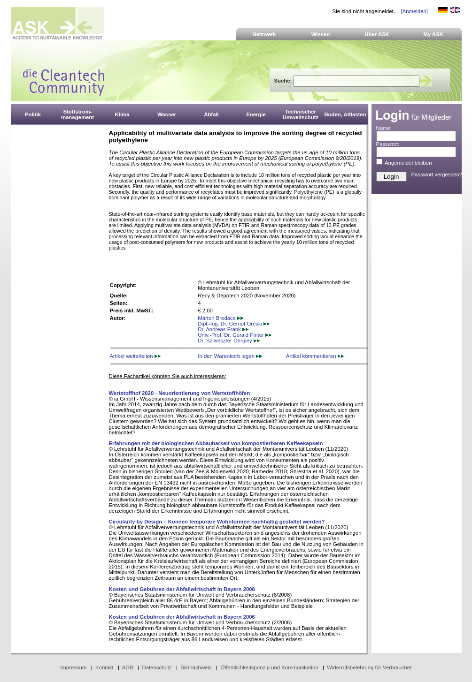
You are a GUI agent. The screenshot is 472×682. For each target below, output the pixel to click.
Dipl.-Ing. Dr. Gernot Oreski (234, 323)
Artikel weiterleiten (135, 356)
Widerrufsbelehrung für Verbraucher (369, 667)
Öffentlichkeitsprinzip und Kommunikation (269, 667)
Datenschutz (156, 667)
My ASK (433, 34)
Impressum (73, 667)
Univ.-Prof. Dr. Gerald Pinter (234, 335)
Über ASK (376, 34)
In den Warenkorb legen (230, 356)
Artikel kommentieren (315, 356)
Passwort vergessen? (437, 174)
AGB (127, 667)
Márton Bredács (220, 318)
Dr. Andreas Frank (223, 329)
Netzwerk (264, 34)
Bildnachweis (195, 667)
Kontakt (104, 667)
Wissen (320, 34)
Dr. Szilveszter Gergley (229, 340)
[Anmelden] (414, 11)
